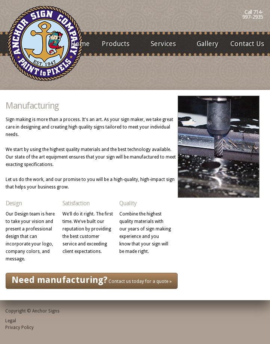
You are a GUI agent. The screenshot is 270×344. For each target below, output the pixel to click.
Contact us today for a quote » (92, 280)
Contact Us (247, 44)
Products (118, 44)
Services (166, 44)
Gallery (207, 44)
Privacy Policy (19, 327)
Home (80, 44)
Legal (10, 320)
